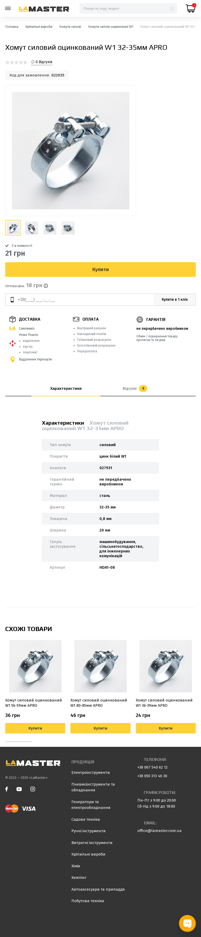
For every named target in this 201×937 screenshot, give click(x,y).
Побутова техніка (87, 900)
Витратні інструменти (92, 842)
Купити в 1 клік (175, 299)
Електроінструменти (90, 772)
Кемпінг (79, 877)
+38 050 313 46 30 (152, 776)
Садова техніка (85, 819)
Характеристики (66, 388)
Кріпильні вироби (88, 854)
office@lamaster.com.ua (159, 830)
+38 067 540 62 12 (152, 767)
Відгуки (135, 388)
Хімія (75, 866)
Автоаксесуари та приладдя (98, 889)
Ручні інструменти (88, 831)
